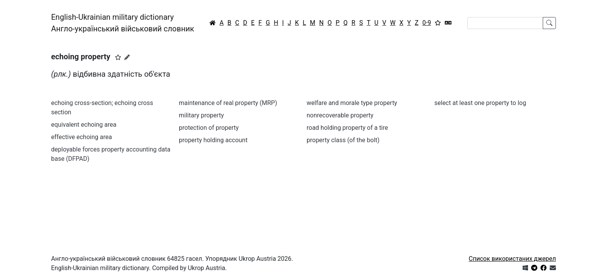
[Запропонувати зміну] (127, 57)
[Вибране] (438, 23)
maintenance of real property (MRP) (228, 103)
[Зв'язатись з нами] (553, 268)
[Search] (505, 23)
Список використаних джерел (512, 258)
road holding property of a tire (347, 127)
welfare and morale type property (352, 103)
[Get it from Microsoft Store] (525, 268)
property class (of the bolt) (343, 140)
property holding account (213, 140)
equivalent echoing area (84, 124)
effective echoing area (81, 137)
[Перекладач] (448, 23)
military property (201, 115)
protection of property (209, 127)
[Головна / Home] (212, 23)
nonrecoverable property (340, 115)
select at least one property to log (480, 103)
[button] (118, 57)
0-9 (426, 22)
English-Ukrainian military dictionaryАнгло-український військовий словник (122, 22)
